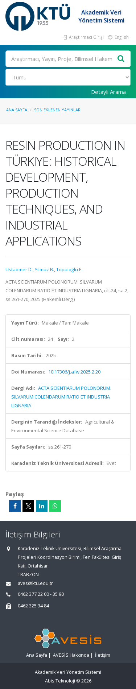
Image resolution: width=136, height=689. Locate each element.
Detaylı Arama (108, 91)
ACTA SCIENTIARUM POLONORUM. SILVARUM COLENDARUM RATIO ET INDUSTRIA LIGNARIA (61, 397)
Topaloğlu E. (69, 269)
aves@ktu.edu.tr (35, 583)
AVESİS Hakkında (71, 655)
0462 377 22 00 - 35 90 (41, 594)
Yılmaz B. (44, 269)
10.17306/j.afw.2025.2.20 (74, 371)
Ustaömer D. (19, 269)
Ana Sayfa (16, 109)
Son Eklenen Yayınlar (57, 109)
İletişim (102, 655)
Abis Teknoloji (60, 681)
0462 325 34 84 (33, 606)
